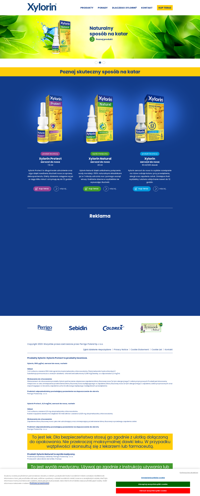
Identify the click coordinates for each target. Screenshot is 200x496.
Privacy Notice (121, 349)
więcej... (63, 188)
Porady (103, 7)
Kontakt (147, 7)
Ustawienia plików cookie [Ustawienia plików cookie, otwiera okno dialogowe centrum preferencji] (153, 478)
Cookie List (157, 349)
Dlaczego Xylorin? (124, 7)
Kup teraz (165, 7)
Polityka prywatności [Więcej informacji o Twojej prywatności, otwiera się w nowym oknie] (39, 483)
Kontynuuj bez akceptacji (189, 473)
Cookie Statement (140, 349)
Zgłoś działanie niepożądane (97, 349)
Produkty (86, 7)
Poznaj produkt (104, 39)
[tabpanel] (100, 37)
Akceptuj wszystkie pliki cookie (152, 484)
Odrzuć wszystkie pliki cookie (153, 491)
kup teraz (44, 188)
